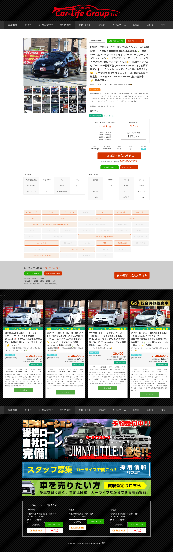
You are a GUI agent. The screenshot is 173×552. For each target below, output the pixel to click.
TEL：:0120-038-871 (118, 517)
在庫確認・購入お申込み (119, 155)
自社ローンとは (84, 25)
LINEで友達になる (54, 524)
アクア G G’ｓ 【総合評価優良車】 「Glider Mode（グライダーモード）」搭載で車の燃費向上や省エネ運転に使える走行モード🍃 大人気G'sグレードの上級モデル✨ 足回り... (149, 339)
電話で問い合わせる (135, 41)
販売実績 (136, 25)
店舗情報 (150, 25)
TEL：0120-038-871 (35, 517)
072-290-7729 (128, 161)
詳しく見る (23, 390)
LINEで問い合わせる (116, 41)
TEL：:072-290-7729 (77, 517)
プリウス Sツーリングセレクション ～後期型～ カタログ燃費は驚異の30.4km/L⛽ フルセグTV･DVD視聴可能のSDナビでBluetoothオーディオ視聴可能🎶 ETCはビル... (107, 339)
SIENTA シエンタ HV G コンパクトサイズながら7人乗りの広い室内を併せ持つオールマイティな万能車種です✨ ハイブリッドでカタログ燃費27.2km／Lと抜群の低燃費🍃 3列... (65, 339)
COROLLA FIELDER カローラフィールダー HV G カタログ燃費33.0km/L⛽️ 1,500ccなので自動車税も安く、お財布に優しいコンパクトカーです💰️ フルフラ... (23, 339)
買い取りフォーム (119, 25)
